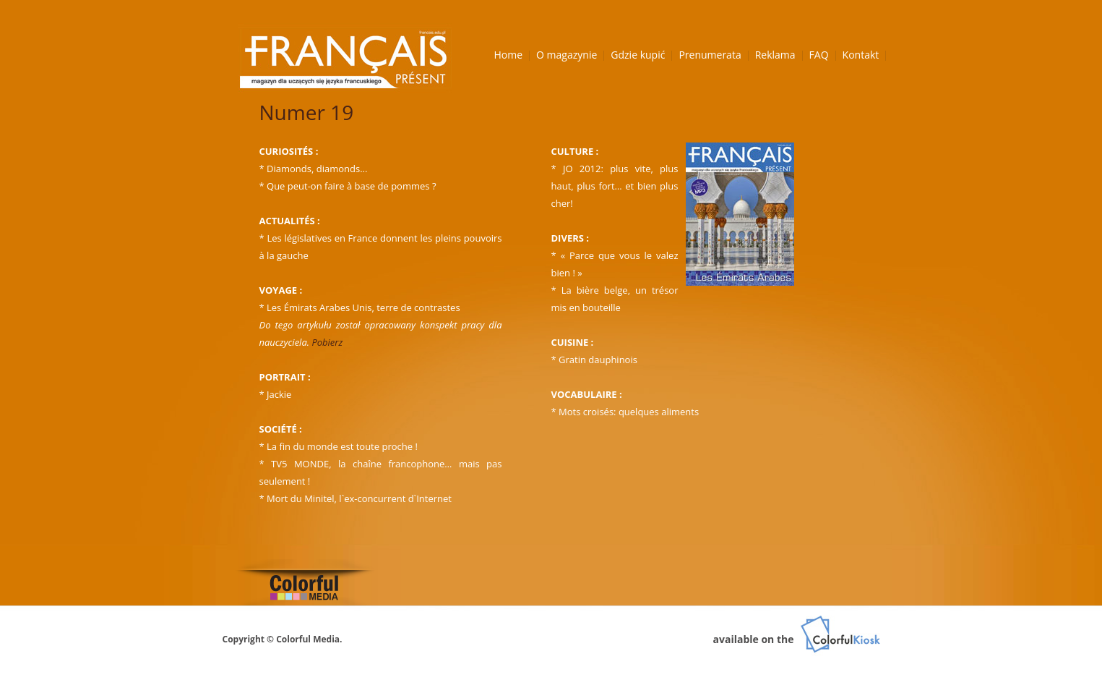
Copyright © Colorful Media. (283, 639)
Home (508, 54)
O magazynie (566, 54)
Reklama (775, 54)
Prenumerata (710, 54)
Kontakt (861, 54)
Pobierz (327, 342)
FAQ (819, 54)
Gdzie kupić (638, 54)
